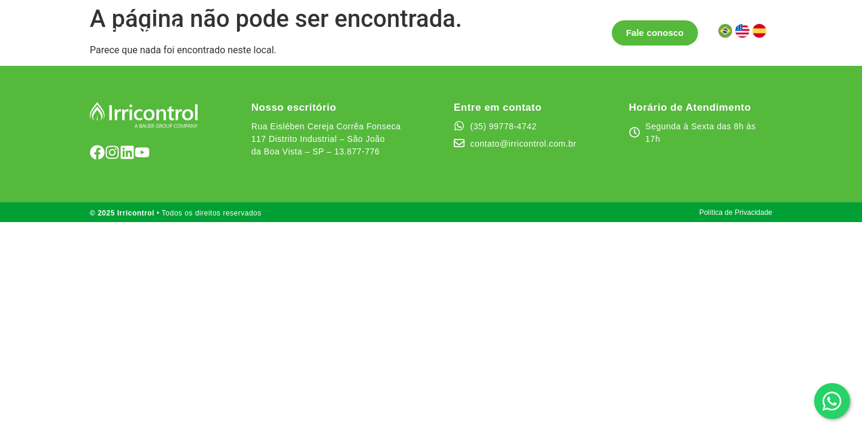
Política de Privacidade (735, 212)
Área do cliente (563, 33)
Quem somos (484, 33)
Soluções (245, 33)
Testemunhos (410, 33)
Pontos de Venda (327, 33)
